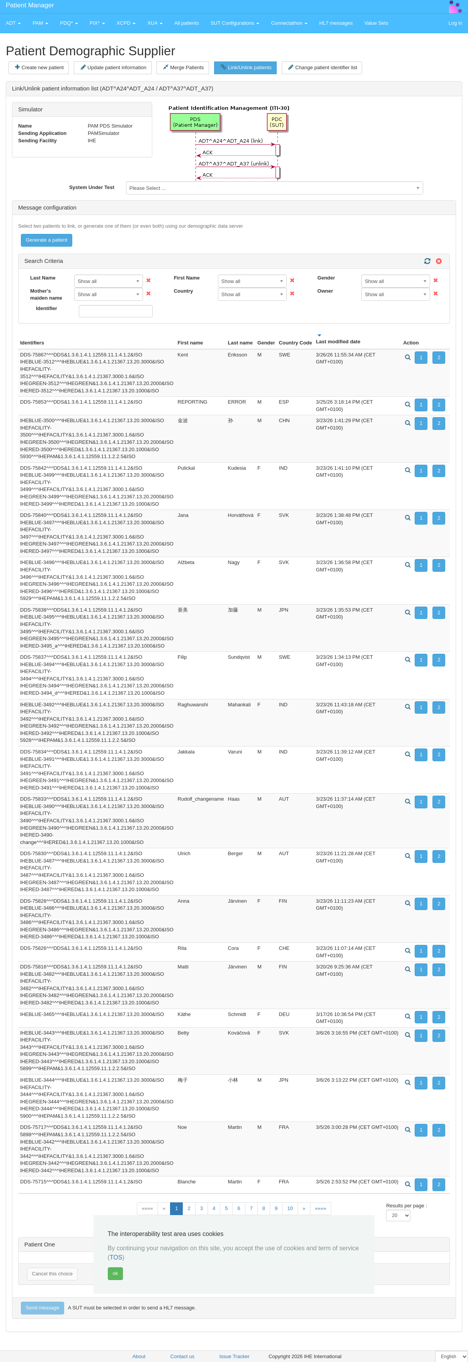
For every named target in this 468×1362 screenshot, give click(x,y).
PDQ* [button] (69, 23)
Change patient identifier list (322, 67)
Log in (455, 23)
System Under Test (91, 187)
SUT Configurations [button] (235, 23)
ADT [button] (13, 23)
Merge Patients (183, 67)
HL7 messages (336, 23)
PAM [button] (40, 23)
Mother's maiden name (46, 294)
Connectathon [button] (289, 23)
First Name (187, 278)
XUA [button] (155, 23)
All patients (186, 23)
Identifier (46, 308)
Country (183, 291)
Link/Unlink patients (246, 67)
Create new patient (39, 67)
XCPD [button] (126, 23)
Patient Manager (30, 5)
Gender (326, 278)
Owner (325, 291)
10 (290, 1208)
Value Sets (376, 23)
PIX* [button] (97, 23)
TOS (116, 1257)
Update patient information (113, 67)
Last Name (43, 278)
